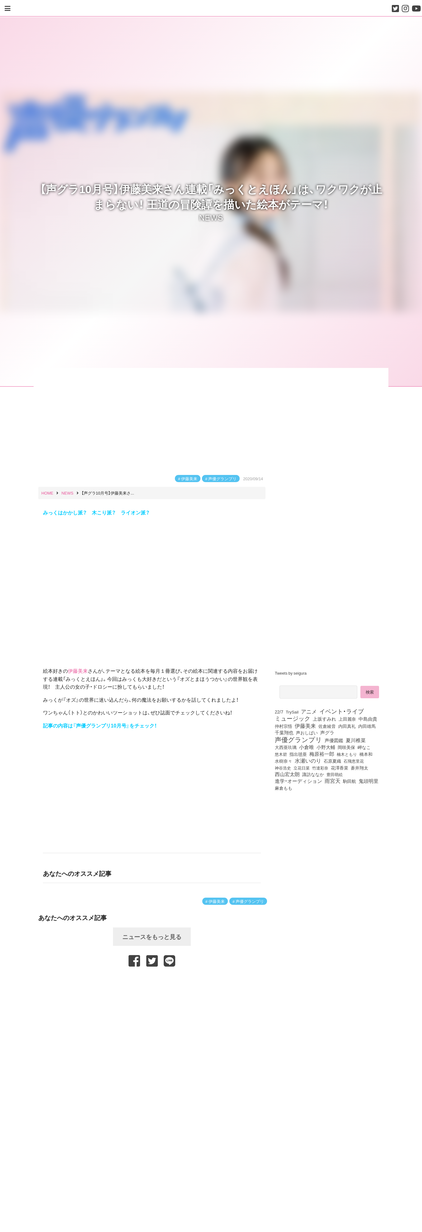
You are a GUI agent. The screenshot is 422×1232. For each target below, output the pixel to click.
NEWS (211, 217)
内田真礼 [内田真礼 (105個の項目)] (347, 726)
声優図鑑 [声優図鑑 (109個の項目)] (334, 740)
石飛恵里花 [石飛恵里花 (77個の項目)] (354, 761)
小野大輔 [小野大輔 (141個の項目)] (325, 747)
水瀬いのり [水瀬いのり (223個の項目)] (308, 760)
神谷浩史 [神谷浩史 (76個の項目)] (283, 768)
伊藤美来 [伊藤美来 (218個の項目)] (305, 726)
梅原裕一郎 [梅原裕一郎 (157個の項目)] (321, 754)
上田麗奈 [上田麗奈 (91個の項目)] (347, 719)
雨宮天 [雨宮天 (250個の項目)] (332, 781)
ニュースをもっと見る (151, 936)
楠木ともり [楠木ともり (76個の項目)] (347, 754)
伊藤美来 (189, 478)
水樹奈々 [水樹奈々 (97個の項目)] (283, 761)
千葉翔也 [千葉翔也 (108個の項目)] (284, 732)
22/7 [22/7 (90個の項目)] (279, 712)
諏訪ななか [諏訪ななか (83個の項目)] (313, 774)
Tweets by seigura (291, 673)
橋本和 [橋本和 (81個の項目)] (366, 754)
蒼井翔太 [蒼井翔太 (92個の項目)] (359, 768)
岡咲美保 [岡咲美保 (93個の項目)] (346, 747)
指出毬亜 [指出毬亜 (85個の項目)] (298, 754)
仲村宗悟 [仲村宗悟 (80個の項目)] (283, 726)
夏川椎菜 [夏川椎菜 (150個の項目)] (356, 740)
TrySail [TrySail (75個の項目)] (292, 712)
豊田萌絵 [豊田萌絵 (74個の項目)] (334, 774)
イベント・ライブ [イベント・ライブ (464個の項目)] (341, 711)
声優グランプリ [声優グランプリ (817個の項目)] (298, 739)
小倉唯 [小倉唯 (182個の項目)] (306, 747)
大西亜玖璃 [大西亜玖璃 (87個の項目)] (286, 747)
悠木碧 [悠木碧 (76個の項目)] (281, 754)
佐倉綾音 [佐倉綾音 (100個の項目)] (327, 726)
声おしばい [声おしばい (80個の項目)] (307, 732)
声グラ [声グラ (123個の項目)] (327, 732)
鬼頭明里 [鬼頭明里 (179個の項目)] (368, 781)
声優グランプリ (222, 478)
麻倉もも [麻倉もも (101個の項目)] (283, 788)
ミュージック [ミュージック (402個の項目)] (292, 718)
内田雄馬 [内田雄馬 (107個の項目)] (367, 726)
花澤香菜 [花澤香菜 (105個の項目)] (339, 768)
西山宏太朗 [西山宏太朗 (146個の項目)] (287, 774)
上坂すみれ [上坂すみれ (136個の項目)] (324, 719)
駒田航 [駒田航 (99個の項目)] (349, 781)
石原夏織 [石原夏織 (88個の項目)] (332, 761)
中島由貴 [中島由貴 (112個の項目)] (368, 719)
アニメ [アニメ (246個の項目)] (309, 711)
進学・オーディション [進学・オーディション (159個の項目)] (298, 781)
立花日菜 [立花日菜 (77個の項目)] (301, 768)
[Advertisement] (151, 983)
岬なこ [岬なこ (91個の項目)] (364, 747)
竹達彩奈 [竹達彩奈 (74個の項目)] (320, 768)
